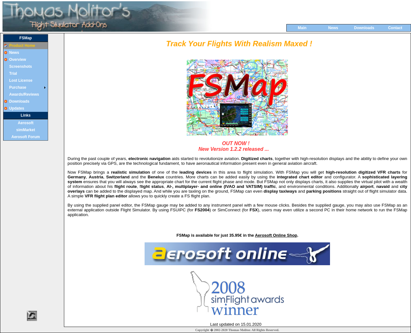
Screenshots (20, 66)
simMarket (25, 130)
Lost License (20, 80)
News (333, 28)
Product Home (22, 45)
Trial (13, 73)
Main (302, 28)
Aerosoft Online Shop (276, 235)
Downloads (364, 28)
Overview (17, 59)
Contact (395, 28)
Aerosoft (25, 123)
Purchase (17, 87)
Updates (16, 108)
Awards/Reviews (24, 94)
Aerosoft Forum (25, 137)
